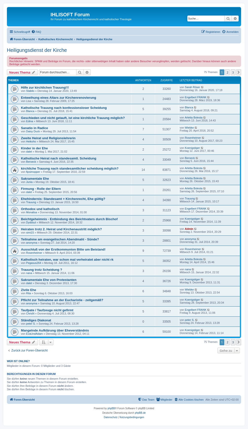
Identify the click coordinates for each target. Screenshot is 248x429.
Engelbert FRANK (195, 97)
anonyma (31, 242)
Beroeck (31, 161)
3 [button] (233, 72)
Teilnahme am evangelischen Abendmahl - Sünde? (60, 239)
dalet (29, 151)
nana (29, 273)
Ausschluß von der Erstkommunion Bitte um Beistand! (63, 249)
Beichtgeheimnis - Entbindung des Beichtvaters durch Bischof (69, 219)
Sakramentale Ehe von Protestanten (48, 280)
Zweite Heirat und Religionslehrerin (48, 138)
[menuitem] (36, 32)
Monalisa (31, 212)
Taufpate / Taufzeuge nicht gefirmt (47, 310)
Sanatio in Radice (34, 128)
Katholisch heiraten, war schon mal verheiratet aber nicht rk (67, 259)
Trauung (31, 202)
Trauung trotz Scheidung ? (41, 270)
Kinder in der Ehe (34, 148)
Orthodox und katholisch (40, 209)
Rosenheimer (193, 137)
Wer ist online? (18, 361)
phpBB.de (140, 412)
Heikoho (31, 141)
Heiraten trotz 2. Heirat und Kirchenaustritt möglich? (61, 229)
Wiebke (189, 127)
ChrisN (30, 313)
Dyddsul (31, 222)
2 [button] (227, 72)
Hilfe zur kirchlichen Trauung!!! (45, 87)
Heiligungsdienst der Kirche (37, 50)
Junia (29, 181)
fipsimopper (33, 171)
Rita (28, 293)
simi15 (30, 232)
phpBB (111, 408)
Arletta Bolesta (194, 117)
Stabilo (30, 90)
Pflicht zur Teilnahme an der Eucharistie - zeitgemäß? (62, 300)
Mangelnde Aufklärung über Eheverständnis (55, 330)
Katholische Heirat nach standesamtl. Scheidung (58, 158)
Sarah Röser (192, 87)
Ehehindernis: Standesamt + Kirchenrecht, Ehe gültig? (63, 199)
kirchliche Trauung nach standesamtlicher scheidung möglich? (70, 168)
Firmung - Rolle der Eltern (41, 189)
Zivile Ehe (28, 290)
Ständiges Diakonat (36, 320)
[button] (238, 72)
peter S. (31, 323)
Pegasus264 (33, 262)
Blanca (30, 111)
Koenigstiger (192, 147)
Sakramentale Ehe (35, 178)
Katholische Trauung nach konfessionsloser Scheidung (64, 108)
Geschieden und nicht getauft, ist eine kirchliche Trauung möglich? (73, 118)
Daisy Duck (33, 131)
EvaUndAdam (34, 333)
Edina (29, 121)
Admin (189, 228)
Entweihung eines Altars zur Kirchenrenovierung (58, 97)
